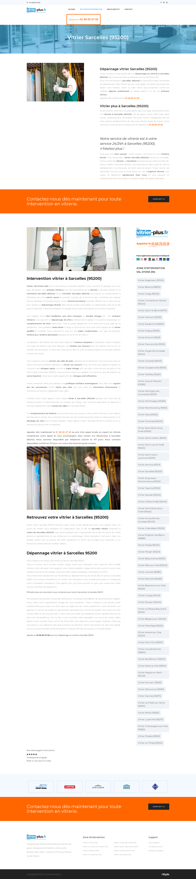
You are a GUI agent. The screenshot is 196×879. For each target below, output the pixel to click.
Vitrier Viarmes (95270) (149, 696)
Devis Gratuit (113, 9)
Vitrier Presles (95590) (149, 736)
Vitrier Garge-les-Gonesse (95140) (151, 352)
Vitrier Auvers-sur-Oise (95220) (149, 634)
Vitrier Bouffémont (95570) (152, 659)
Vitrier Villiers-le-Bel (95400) (152, 501)
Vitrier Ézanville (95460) (150, 578)
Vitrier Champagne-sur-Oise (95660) (153, 728)
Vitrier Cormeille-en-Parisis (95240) (152, 302)
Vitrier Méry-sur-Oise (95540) (152, 565)
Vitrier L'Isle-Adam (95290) (151, 528)
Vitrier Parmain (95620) (150, 682)
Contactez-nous (155, 846)
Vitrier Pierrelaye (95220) (150, 625)
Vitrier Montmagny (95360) (152, 401)
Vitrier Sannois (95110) (149, 464)
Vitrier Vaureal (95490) (149, 495)
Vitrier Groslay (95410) (149, 595)
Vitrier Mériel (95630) (148, 712)
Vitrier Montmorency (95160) (152, 408)
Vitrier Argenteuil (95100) (151, 280)
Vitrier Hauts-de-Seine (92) (125, 842)
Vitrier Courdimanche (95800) (149, 650)
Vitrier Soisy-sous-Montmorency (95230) (149, 480)
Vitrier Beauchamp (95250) (152, 558)
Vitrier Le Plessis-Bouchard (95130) (152, 610)
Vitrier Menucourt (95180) (151, 689)
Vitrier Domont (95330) (150, 317)
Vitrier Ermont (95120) (149, 337)
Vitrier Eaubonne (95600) (151, 324)
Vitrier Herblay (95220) (149, 374)
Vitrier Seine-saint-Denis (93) (126, 846)
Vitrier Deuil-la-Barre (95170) (152, 310)
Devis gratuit (154, 842)
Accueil (71, 9)
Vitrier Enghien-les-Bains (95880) (151, 536)
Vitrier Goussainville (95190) (152, 367)
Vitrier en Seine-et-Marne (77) (95, 846)
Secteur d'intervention (91, 9)
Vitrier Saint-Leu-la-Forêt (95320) (151, 446)
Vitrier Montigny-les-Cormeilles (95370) (149, 392)
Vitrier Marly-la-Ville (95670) (152, 666)
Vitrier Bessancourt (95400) (152, 619)
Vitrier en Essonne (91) (92, 854)
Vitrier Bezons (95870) (149, 287)
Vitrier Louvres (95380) (149, 572)
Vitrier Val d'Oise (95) (122, 854)
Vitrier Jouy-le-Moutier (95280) (150, 382)
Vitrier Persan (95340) (149, 552)
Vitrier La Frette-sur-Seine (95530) (151, 704)
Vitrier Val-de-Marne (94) (124, 850)
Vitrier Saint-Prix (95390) (150, 642)
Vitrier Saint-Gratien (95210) (152, 438)
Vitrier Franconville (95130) (151, 344)
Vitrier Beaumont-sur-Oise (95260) (152, 587)
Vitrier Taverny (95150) (149, 488)
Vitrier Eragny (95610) (149, 330)
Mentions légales (156, 850)
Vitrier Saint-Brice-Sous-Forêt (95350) (150, 429)
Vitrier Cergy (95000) (148, 294)
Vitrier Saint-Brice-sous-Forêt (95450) (150, 510)
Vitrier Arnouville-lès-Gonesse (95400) (149, 520)
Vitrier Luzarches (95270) (150, 719)
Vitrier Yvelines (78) (91, 850)
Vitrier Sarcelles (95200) (150, 471)
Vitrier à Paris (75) (90, 842)
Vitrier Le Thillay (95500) (150, 743)
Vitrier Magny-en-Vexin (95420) (150, 674)
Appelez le (83, 19)
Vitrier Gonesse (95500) (150, 361)
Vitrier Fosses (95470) (149, 545)
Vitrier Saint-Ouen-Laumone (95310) (148, 456)
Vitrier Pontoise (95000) (150, 421)
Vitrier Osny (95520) (148, 414)
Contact (128, 9)
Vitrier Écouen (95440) (149, 602)
